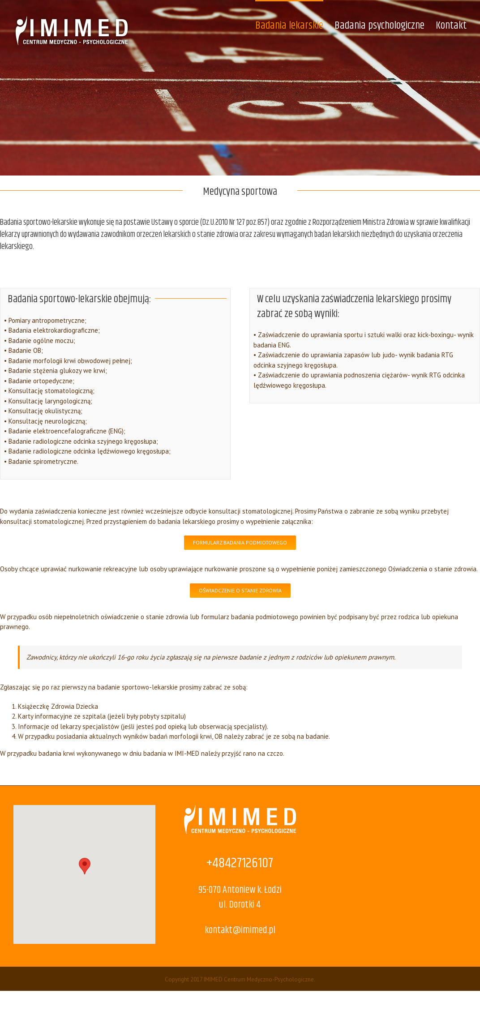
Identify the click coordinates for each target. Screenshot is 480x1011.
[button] (84, 866)
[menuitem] (294, 25)
